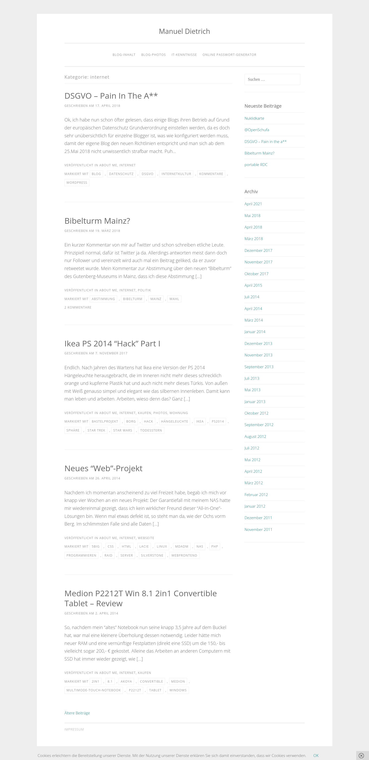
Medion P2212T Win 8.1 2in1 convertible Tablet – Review (142, 598)
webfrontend (184, 555)
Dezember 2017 (258, 250)
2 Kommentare (78, 307)
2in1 (95, 681)
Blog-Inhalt (124, 55)
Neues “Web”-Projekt (104, 468)
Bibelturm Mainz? (98, 220)
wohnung (178, 413)
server (126, 555)
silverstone (152, 555)
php (214, 546)
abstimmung (103, 299)
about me (108, 165)
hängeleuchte (174, 421)
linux (162, 546)
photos (160, 413)
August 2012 (255, 436)
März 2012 (253, 482)
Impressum (74, 729)
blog (96, 174)
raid (108, 555)
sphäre (73, 430)
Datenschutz (121, 174)
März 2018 (253, 238)
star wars (122, 430)
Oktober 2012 (256, 413)
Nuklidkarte (254, 118)
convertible (151, 681)
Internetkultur (176, 174)
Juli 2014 (251, 296)
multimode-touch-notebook (94, 690)
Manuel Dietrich (184, 31)
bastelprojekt (105, 421)
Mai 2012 (252, 459)
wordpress (77, 182)
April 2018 (253, 227)
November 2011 (258, 529)
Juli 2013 (251, 378)
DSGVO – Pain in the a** (112, 95)
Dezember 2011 (258, 517)
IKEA (200, 421)
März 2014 (253, 320)
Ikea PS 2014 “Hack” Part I (113, 343)
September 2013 (258, 366)
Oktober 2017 (256, 273)
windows (178, 690)
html (126, 546)
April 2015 (253, 285)
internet (127, 165)
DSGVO (147, 174)
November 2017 (258, 261)
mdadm (181, 546)
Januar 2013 (254, 401)
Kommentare (211, 174)
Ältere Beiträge (77, 712)
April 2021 (253, 203)
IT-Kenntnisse (184, 55)
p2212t (135, 690)
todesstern (151, 430)
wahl (174, 299)
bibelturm (132, 299)
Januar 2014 (254, 331)
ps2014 (218, 421)
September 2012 (258, 424)
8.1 (110, 681)
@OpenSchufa (256, 129)
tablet (155, 690)
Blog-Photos (153, 55)
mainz (155, 299)
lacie (144, 546)
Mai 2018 (252, 215)
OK (316, 755)
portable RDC (256, 164)
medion (178, 681)
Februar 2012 (256, 494)
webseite (146, 538)
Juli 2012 (251, 447)
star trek (96, 430)
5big (96, 546)
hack (148, 421)
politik (144, 290)
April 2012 (253, 471)
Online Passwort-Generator (230, 55)
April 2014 (253, 308)
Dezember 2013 (258, 343)
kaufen (144, 413)
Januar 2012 (254, 506)
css (111, 546)
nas (200, 546)
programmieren (82, 555)
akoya (126, 681)
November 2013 (258, 354)
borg (131, 421)
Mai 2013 (252, 389)
